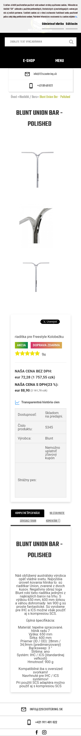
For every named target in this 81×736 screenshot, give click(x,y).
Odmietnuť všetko (53, 24)
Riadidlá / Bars (28, 97)
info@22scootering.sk (45, 74)
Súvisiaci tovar (28, 521)
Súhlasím (72, 24)
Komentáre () (53, 521)
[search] (71, 42)
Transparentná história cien (37, 402)
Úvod (14, 97)
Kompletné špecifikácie (27, 513)
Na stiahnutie (57, 513)
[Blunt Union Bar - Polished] (38, 144)
